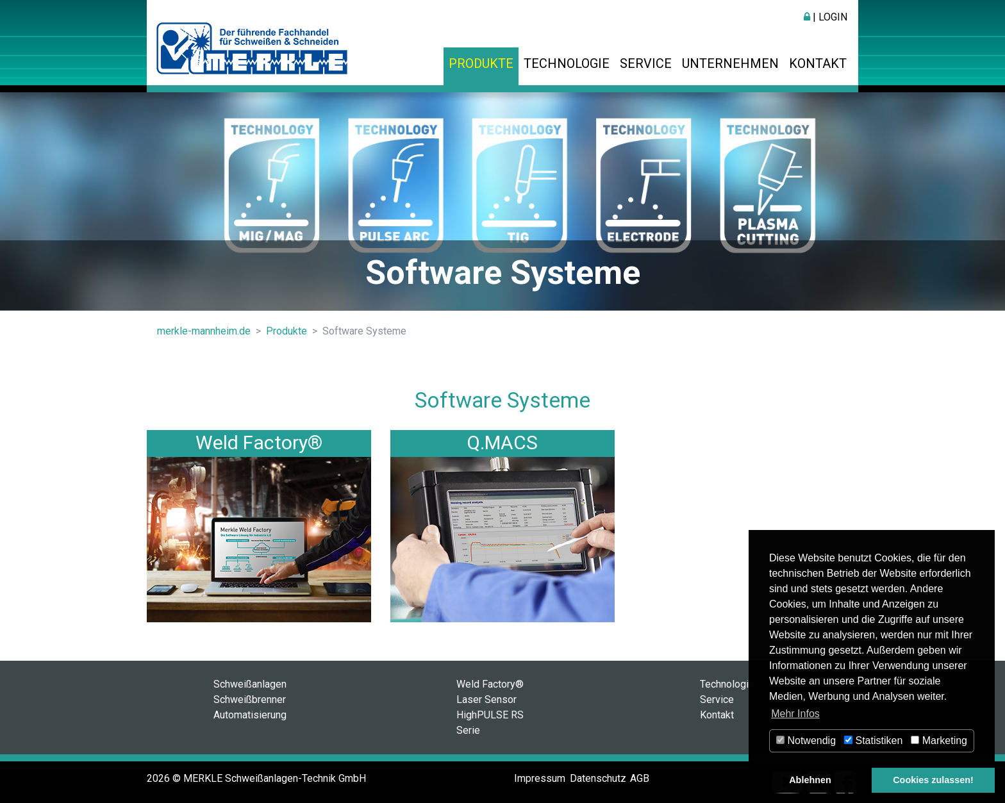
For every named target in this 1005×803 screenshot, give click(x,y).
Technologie (567, 63)
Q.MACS (502, 442)
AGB (639, 778)
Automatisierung (250, 715)
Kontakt (818, 63)
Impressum (539, 778)
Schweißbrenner (249, 699)
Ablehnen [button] (810, 780)
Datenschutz (598, 778)
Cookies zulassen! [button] (933, 780)
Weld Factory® (258, 442)
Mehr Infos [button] (795, 713)
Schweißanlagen (250, 684)
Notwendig (806, 740)
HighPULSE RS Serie (490, 722)
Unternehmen (730, 63)
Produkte (481, 63)
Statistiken (873, 740)
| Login (825, 17)
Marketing (939, 740)
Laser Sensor (486, 699)
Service (646, 63)
